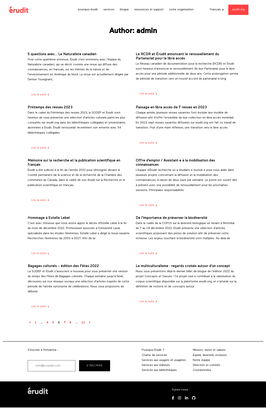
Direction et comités (206, 365)
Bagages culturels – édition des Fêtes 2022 (63, 266)
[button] (217, 9)
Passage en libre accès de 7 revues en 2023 (171, 107)
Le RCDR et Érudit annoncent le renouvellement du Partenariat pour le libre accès (177, 56)
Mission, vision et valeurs (209, 350)
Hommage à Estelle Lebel (49, 218)
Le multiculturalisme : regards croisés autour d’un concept (183, 266)
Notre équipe (201, 360)
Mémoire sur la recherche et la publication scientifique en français (74, 163)
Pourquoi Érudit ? (153, 350)
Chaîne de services (154, 355)
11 (83, 322)
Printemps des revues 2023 (50, 107)
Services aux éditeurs (156, 365)
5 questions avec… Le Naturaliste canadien (62, 54)
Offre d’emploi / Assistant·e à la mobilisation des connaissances (175, 163)
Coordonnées (202, 370)
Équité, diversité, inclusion (210, 355)
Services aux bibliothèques (159, 370)
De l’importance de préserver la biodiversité (171, 218)
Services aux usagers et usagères (164, 360)
